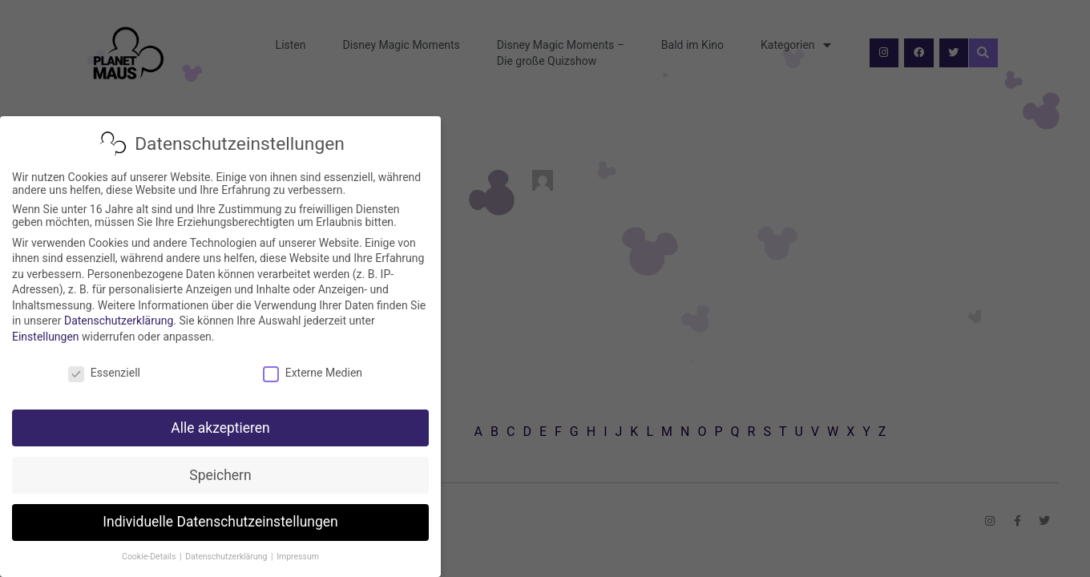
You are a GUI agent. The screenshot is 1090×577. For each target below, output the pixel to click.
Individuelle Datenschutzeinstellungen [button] (220, 522)
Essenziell (104, 372)
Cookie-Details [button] (150, 556)
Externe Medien (312, 372)
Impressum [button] (298, 556)
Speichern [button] (220, 475)
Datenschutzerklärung (118, 320)
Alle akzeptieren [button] (220, 428)
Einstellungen (45, 336)
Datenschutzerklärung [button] (227, 556)
